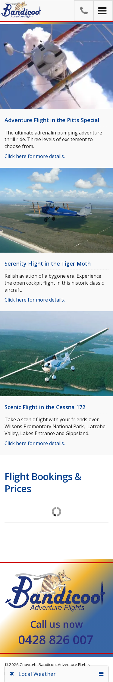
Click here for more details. (35, 156)
